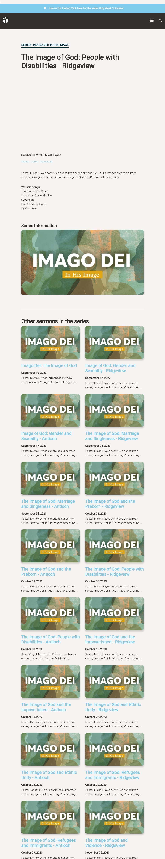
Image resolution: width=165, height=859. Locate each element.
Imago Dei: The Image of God (49, 365)
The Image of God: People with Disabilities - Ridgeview (114, 572)
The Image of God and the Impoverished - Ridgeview (110, 640)
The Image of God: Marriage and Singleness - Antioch (48, 504)
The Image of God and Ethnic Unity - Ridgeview (113, 707)
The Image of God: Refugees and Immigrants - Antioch (48, 783)
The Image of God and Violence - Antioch (42, 820)
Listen (34, 161)
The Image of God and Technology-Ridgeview (106, 820)
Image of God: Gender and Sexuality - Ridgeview (110, 368)
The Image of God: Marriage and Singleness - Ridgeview (112, 436)
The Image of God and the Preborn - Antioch (46, 572)
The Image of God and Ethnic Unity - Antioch (49, 745)
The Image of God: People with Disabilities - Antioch (50, 640)
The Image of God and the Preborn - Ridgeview (110, 504)
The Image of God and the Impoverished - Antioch (46, 707)
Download (46, 161)
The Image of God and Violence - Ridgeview (106, 783)
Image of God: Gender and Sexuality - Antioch (46, 436)
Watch (25, 161)
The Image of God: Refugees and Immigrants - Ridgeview (112, 745)
